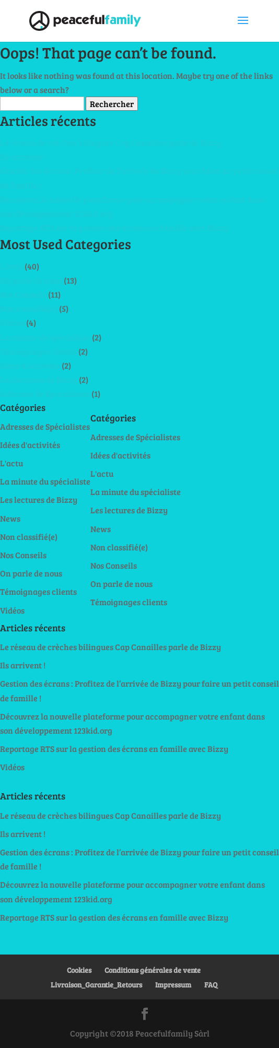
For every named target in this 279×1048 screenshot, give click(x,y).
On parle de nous (31, 280)
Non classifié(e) (28, 308)
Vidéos (12, 322)
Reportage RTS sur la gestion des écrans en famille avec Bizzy (114, 227)
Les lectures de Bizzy (38, 379)
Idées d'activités (30, 365)
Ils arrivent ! (22, 156)
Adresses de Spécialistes (45, 393)
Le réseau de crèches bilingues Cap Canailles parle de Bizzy (110, 142)
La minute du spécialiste (45, 337)
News (10, 518)
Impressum (173, 985)
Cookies (79, 970)
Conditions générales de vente (152, 970)
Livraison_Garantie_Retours (96, 985)
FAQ (210, 985)
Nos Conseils (23, 294)
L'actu (11, 266)
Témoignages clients (38, 351)
